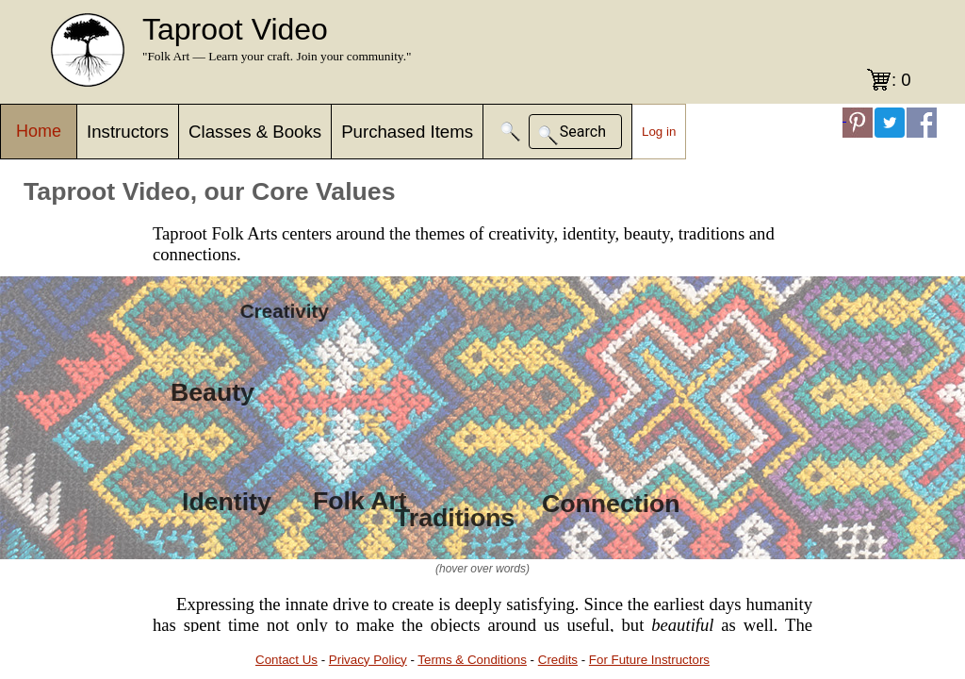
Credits (558, 660)
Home (38, 131)
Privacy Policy (368, 660)
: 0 (901, 80)
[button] (511, 131)
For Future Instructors (649, 660)
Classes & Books (254, 131)
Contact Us (286, 660)
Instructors (128, 131)
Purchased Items (407, 131)
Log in (659, 131)
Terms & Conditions (472, 660)
